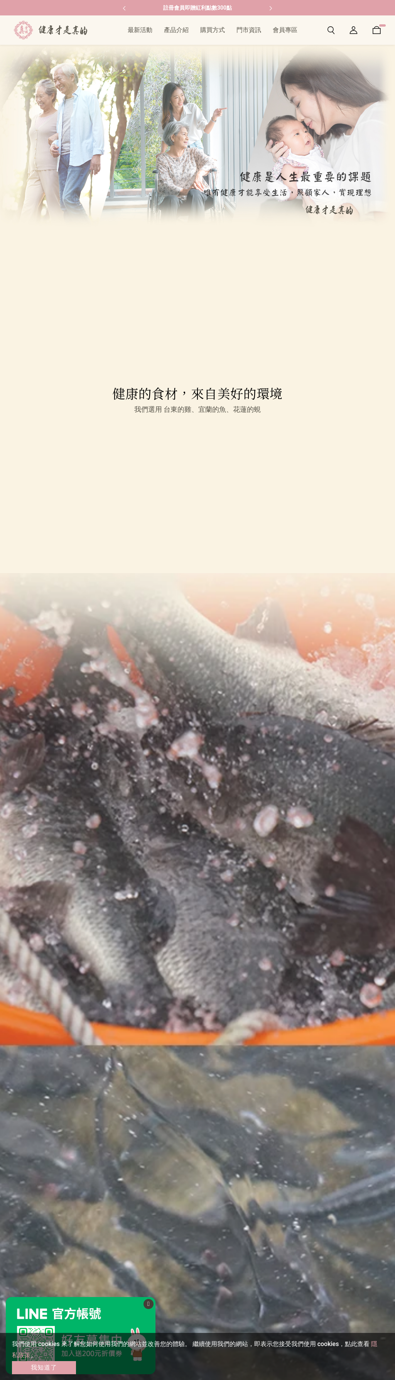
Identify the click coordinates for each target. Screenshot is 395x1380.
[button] (124, 7)
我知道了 (44, 1367)
